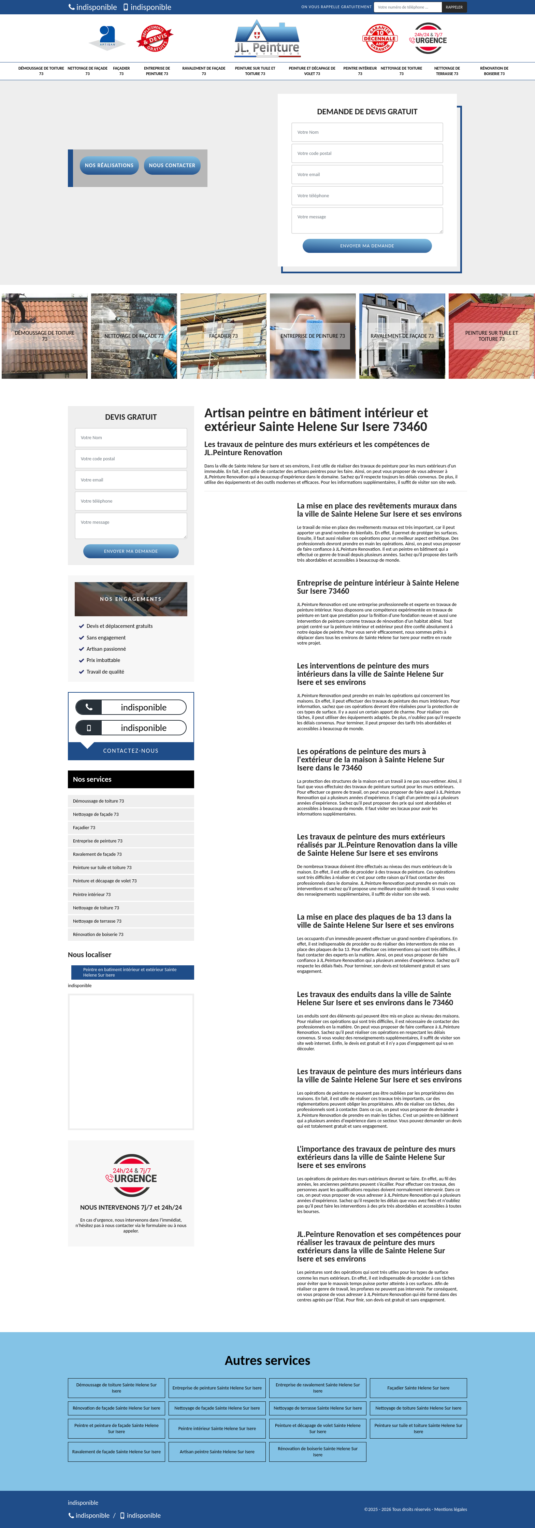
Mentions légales (450, 1509)
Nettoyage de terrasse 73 (447, 71)
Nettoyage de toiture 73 (401, 71)
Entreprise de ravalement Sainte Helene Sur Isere (318, 1388)
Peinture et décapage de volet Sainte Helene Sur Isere (318, 1429)
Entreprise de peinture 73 (157, 71)
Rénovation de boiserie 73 (494, 71)
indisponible (92, 7)
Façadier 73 (121, 71)
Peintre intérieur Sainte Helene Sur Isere (217, 1428)
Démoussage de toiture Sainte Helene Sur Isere (116, 1388)
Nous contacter (172, 165)
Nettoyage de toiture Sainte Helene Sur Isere (419, 1408)
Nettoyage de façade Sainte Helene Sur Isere (217, 1408)
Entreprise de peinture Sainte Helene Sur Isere (217, 1388)
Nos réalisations (109, 165)
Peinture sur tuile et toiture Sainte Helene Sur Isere (419, 1429)
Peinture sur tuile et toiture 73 (255, 71)
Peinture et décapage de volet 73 (312, 71)
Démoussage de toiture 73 (41, 71)
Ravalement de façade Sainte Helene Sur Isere (116, 1452)
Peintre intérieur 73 (360, 71)
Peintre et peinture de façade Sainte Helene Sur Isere (116, 1429)
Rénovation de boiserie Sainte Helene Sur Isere (318, 1452)
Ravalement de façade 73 (203, 71)
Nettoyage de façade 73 (87, 71)
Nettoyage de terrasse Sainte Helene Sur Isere (318, 1408)
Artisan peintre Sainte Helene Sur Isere (217, 1452)
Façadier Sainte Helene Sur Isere (419, 1388)
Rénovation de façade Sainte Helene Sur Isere (116, 1408)
